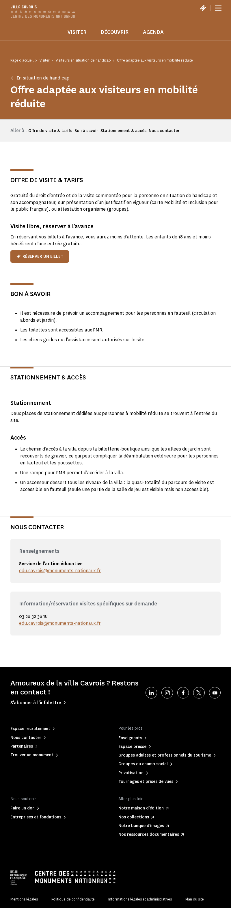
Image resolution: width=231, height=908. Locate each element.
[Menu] (218, 8)
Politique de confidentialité (73, 899)
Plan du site (194, 899)
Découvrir (114, 32)
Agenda (153, 32)
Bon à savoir (86, 131)
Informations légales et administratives (140, 899)
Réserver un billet (39, 256)
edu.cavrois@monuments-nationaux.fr (60, 571)
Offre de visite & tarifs (50, 131)
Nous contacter (164, 131)
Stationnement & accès (123, 131)
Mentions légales (24, 899)
